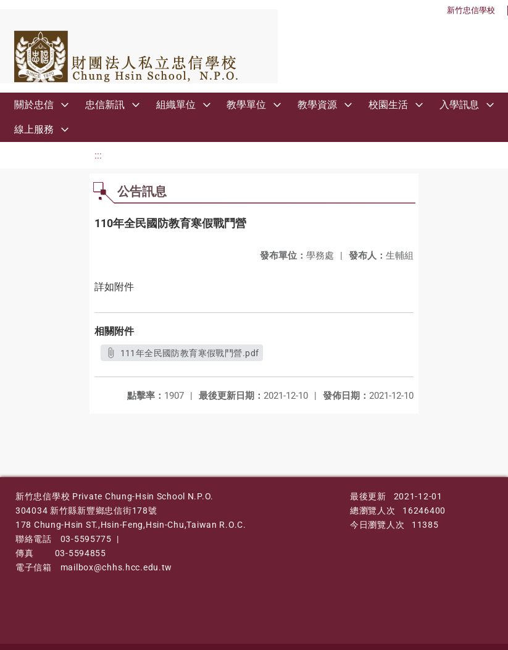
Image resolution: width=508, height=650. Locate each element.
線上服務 (34, 129)
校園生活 (388, 104)
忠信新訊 (105, 104)
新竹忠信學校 (471, 10)
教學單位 (246, 104)
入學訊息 (459, 104)
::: (98, 155)
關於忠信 (34, 104)
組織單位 (176, 104)
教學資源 (317, 104)
